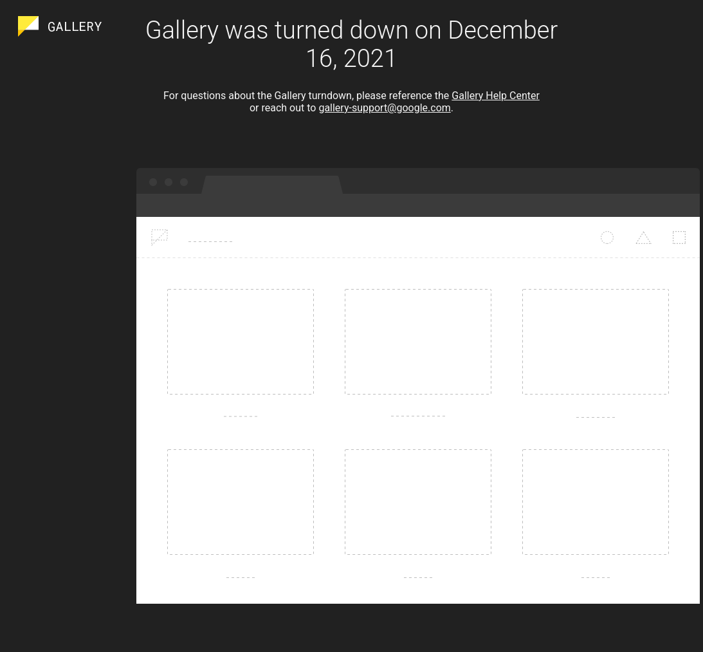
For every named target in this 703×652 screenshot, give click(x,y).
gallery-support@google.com (384, 108)
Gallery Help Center (496, 95)
